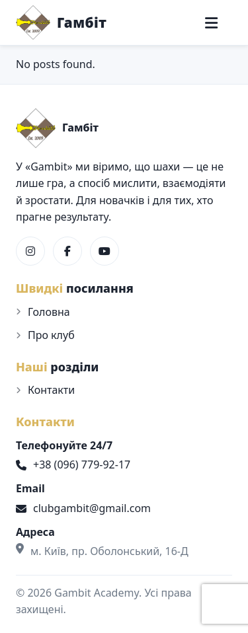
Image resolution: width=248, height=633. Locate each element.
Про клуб (51, 335)
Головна (49, 312)
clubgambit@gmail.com (83, 508)
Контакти (51, 390)
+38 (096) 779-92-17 (73, 464)
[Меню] (211, 23)
